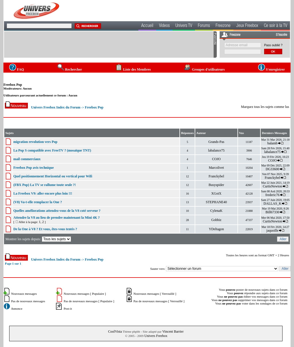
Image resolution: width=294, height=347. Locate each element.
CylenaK (216, 211)
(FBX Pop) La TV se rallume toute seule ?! (44, 185)
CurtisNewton (272, 186)
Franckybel (216, 176)
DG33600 (272, 169)
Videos (164, 26)
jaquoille (272, 230)
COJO (216, 159)
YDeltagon (216, 229)
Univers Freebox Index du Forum (55, 107)
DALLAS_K (272, 203)
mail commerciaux (26, 159)
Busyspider (216, 185)
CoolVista (115, 331)
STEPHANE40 (216, 202)
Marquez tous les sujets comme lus (265, 107)
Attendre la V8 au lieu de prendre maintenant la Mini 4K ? (56, 218)
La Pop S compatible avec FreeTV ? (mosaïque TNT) (52, 150)
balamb (272, 143)
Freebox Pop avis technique (33, 168)
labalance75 (216, 150)
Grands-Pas (216, 142)
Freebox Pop (12, 85)
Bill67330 (272, 212)
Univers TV (183, 26)
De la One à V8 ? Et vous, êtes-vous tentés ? (45, 229)
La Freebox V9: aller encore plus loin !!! (42, 193)
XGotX (216, 193)
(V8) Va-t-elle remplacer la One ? (37, 202)
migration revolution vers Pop (35, 142)
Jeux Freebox (247, 26)
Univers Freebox (155, 336)
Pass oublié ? (273, 45)
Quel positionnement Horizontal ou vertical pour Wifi (52, 176)
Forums (204, 26)
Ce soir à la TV (275, 26)
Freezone (223, 26)
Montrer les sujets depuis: (38, 239)
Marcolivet (216, 168)
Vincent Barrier (172, 331)
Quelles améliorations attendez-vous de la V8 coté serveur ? (56, 211)
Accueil (147, 26)
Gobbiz (216, 220)
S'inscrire (281, 35)
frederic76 (272, 195)
